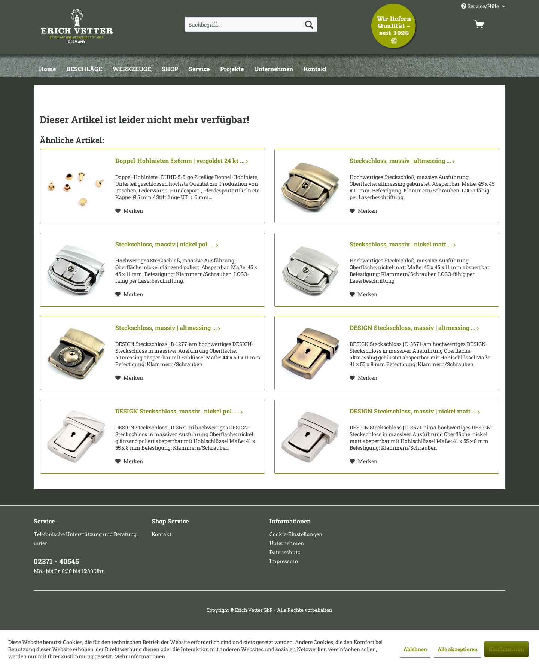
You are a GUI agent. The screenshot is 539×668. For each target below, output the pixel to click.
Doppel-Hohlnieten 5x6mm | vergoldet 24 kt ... (181, 160)
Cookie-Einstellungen (296, 534)
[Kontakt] (315, 69)
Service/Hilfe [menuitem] (480, 6)
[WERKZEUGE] (131, 69)
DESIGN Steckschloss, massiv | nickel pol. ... (179, 411)
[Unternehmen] (273, 69)
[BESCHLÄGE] (84, 69)
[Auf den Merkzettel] (129, 210)
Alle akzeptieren (458, 649)
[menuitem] (251, 24)
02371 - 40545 (56, 561)
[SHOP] (169, 69)
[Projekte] (232, 69)
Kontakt (161, 534)
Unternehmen (287, 543)
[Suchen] (309, 24)
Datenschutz (285, 552)
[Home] (47, 69)
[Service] (199, 69)
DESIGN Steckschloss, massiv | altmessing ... (414, 327)
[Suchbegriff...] (251, 24)
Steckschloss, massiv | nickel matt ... (403, 244)
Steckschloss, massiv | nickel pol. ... (166, 244)
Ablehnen (415, 649)
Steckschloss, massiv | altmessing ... (402, 160)
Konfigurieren (506, 649)
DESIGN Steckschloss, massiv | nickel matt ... (415, 411)
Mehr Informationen (139, 656)
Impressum (284, 561)
